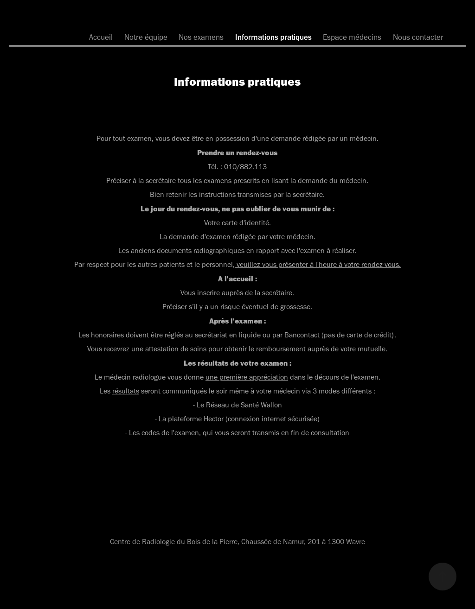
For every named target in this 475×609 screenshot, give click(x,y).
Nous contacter (418, 37)
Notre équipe (145, 37)
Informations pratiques (273, 37)
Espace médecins (352, 37)
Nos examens (201, 37)
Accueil (101, 37)
